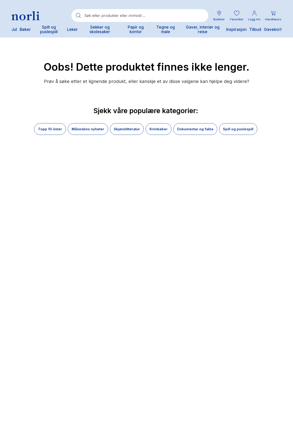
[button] (237, 16)
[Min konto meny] (254, 16)
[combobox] (139, 15)
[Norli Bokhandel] (25, 15)
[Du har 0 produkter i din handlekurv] (273, 16)
